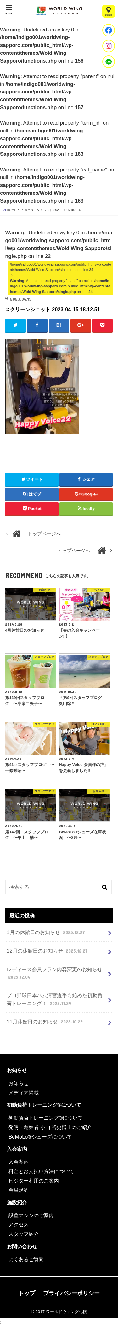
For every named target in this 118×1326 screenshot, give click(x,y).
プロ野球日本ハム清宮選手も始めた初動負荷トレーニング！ (54, 1000)
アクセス (18, 1224)
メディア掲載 (23, 1092)
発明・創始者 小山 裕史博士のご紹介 (50, 1127)
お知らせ (17, 1070)
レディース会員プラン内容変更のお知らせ (54, 973)
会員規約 (18, 1190)
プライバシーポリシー (71, 1293)
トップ (26, 1293)
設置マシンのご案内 (31, 1215)
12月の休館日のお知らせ (48, 950)
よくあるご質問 (26, 1259)
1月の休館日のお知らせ (46, 932)
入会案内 (17, 1149)
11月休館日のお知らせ (45, 1021)
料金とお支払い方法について (41, 1171)
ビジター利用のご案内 (33, 1180)
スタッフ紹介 (23, 1234)
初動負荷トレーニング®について (44, 1105)
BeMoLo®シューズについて (40, 1136)
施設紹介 (17, 1202)
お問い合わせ (22, 1246)
